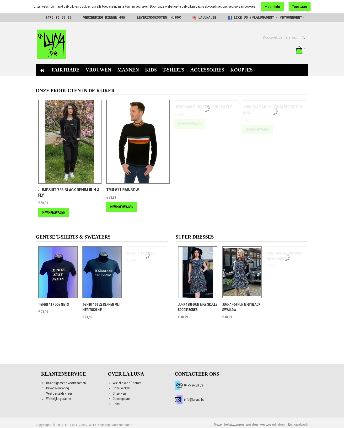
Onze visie (120, 393)
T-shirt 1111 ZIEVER (141, 253)
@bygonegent (291, 18)
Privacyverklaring (57, 388)
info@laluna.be (194, 400)
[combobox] (285, 37)
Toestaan (299, 6)
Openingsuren (122, 399)
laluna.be (207, 18)
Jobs (116, 404)
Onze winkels (122, 388)
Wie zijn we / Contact (127, 383)
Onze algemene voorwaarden (66, 383)
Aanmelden (288, 50)
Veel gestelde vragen (60, 393)
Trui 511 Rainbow (122, 189)
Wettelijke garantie (58, 399)
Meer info (272, 6)
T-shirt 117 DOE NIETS (53, 304)
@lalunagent (263, 18)
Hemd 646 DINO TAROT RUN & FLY (203, 106)
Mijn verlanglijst (279, 50)
